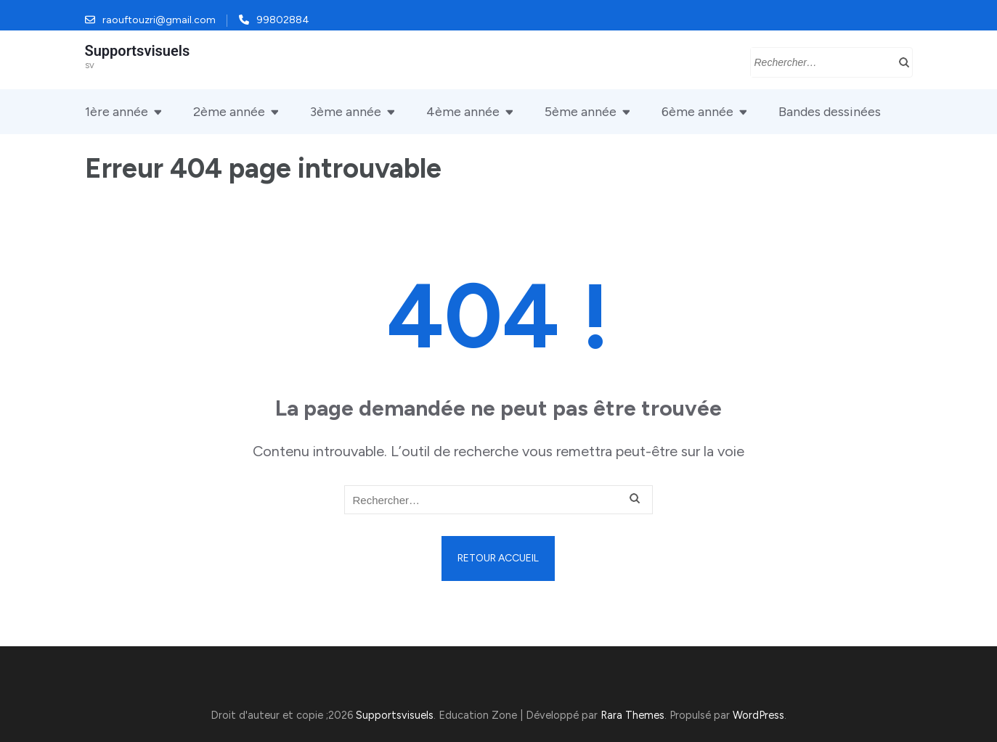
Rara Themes (632, 715)
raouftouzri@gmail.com (159, 20)
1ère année (116, 112)
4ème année (463, 112)
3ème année (345, 112)
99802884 (282, 20)
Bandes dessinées (829, 112)
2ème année (229, 112)
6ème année (697, 112)
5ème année (580, 112)
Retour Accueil (498, 558)
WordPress (758, 715)
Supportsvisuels (137, 50)
